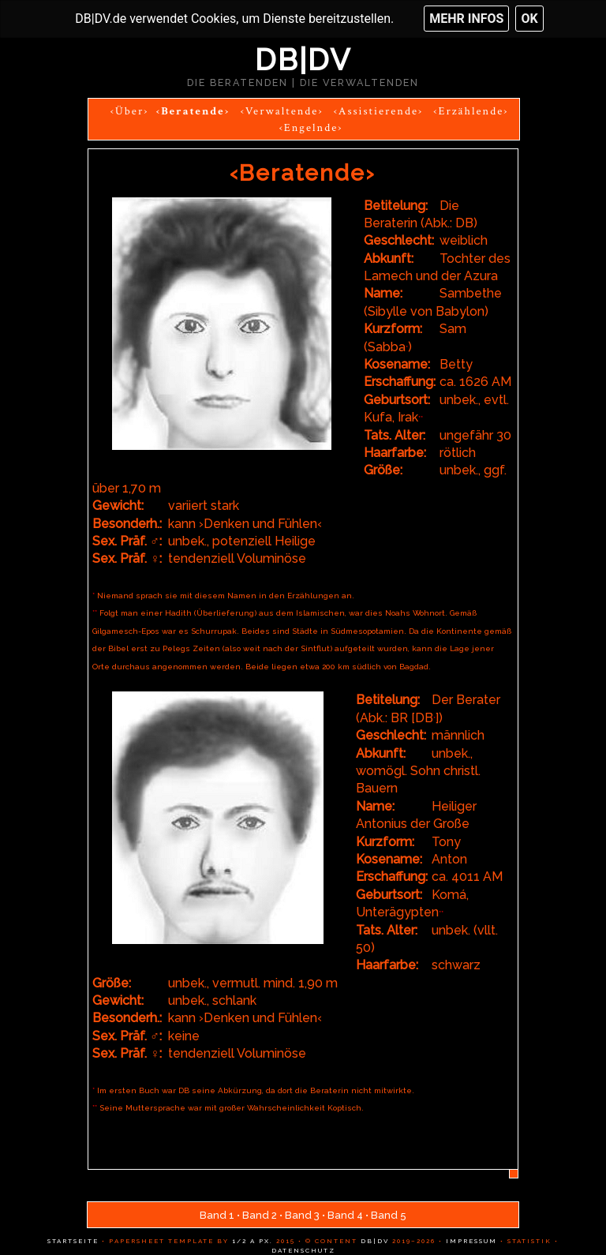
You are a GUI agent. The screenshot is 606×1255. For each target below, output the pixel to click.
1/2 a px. (252, 1241)
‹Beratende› (193, 110)
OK (529, 18)
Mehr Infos (466, 18)
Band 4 (345, 1215)
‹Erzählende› (470, 110)
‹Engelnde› (311, 127)
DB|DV (303, 60)
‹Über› (129, 110)
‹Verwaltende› (282, 110)
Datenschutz (303, 1250)
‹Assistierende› (378, 110)
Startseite (73, 1241)
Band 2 (259, 1215)
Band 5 (388, 1215)
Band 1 (217, 1215)
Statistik (528, 1241)
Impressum (470, 1241)
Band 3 (302, 1215)
